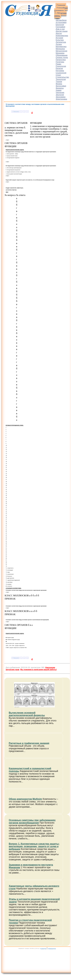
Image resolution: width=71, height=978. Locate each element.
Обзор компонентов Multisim (25, 799)
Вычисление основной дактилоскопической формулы (27, 714)
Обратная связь (60, 14)
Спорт (58, 75)
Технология (61, 79)
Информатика (62, 35)
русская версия (43, 948)
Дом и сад (60, 29)
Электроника (61, 99)
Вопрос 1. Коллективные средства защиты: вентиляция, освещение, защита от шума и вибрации (34, 846)
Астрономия (61, 22)
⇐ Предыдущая (15, 111)
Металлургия (61, 51)
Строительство (62, 77)
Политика (60, 62)
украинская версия (52, 948)
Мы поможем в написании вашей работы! (38, 670)
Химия (58, 90)
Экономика (60, 97)
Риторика (60, 70)
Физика (59, 84)
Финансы (60, 88)
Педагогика (61, 60)
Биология (60, 25)
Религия (59, 68)
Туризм (59, 81)
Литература (61, 42)
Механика (60, 53)
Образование (61, 55)
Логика (59, 44)
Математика (61, 46)
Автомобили (61, 20)
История (59, 38)
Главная (61, 5)
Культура (60, 40)
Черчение (60, 92)
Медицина (60, 49)
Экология (60, 95)
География (60, 27)
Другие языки (61, 31)
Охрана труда (62, 57)
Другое (59, 33)
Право (58, 64)
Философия (61, 86)
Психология (61, 66)
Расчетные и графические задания (29, 743)
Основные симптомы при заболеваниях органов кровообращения (32, 821)
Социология (61, 73)
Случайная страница (61, 9)
